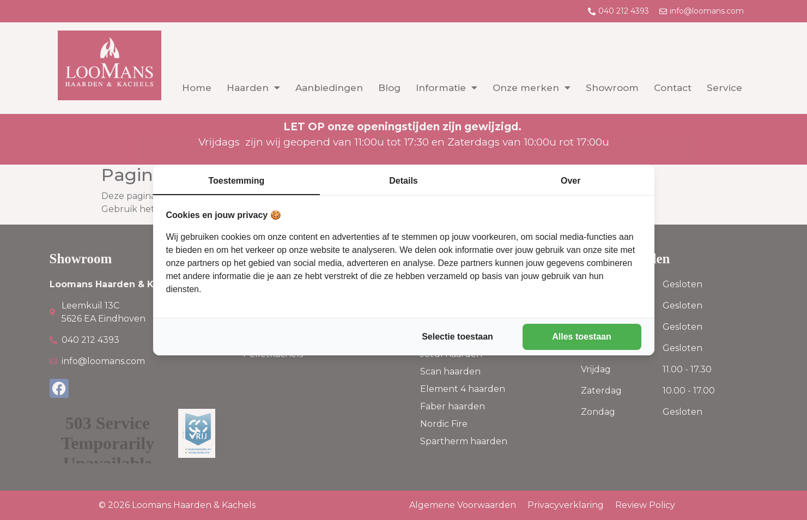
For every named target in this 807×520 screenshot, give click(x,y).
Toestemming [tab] (236, 180)
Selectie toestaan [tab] (457, 336)
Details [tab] (403, 180)
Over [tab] (570, 180)
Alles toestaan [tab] (581, 336)
